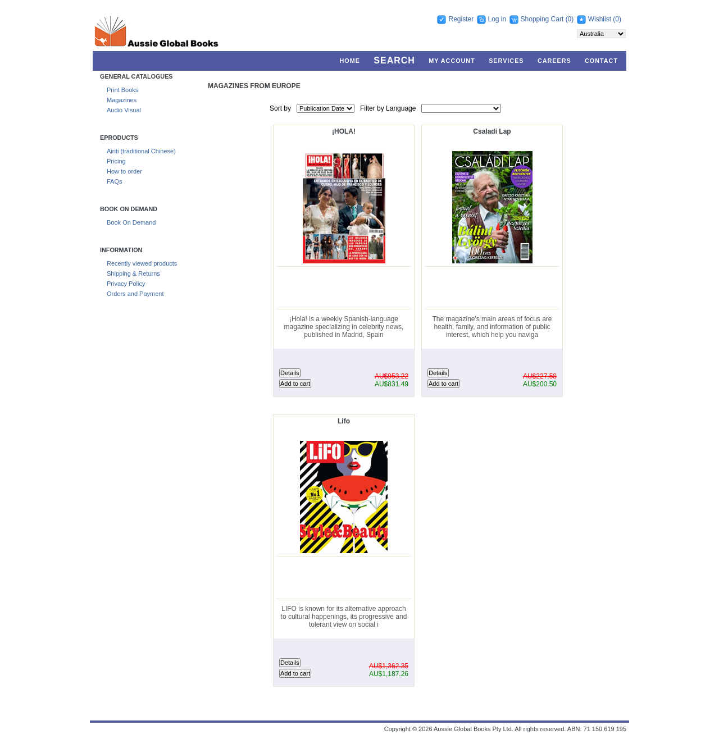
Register (461, 19)
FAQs (114, 181)
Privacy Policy (126, 283)
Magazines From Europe (254, 86)
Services (506, 60)
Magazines (121, 100)
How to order (124, 171)
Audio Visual (124, 110)
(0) (570, 19)
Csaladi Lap (492, 131)
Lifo (344, 421)
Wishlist (599, 19)
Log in (497, 19)
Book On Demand (131, 222)
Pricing (116, 161)
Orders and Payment (135, 293)
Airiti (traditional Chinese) (141, 151)
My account (452, 60)
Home (350, 60)
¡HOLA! (344, 131)
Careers (554, 60)
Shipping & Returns (133, 273)
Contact (601, 60)
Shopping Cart (543, 19)
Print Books (122, 89)
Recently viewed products (142, 263)
